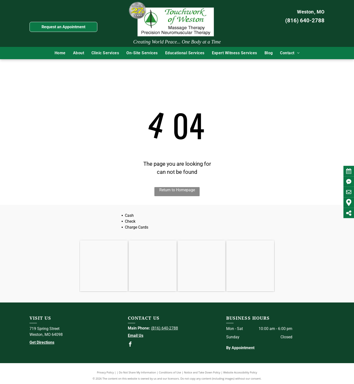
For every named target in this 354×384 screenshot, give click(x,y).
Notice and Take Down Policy (202, 372)
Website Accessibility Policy (240, 372)
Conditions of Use (170, 372)
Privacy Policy (105, 372)
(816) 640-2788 (304, 20)
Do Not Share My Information (137, 372)
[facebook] (130, 345)
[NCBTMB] (201, 265)
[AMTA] (104, 265)
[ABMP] (153, 265)
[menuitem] (60, 53)
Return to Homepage (177, 190)
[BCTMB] (250, 265)
